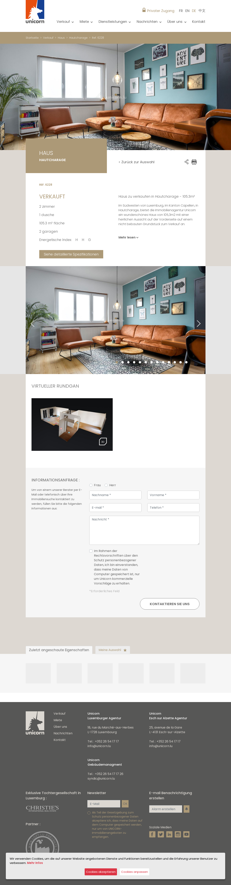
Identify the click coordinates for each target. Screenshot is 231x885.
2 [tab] (122, 362)
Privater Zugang (160, 10)
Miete (58, 720)
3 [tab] (128, 362)
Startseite (32, 38)
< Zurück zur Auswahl (136, 162)
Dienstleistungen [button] (113, 21)
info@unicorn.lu (99, 746)
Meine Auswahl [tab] (113, 650)
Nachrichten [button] (148, 21)
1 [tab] (117, 362)
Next (203, 320)
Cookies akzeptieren (101, 872)
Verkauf (48, 38)
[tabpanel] (115, 320)
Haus (61, 38)
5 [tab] (140, 362)
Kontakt (198, 21)
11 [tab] (175, 362)
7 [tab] (151, 362)
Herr (112, 485)
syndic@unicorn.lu (101, 778)
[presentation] (170, 568)
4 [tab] (134, 362)
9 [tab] (163, 362)
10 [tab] (169, 362)
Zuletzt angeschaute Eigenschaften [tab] (59, 650)
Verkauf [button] (64, 21)
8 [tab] (157, 362)
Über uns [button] (175, 21)
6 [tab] (146, 362)
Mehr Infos (35, 863)
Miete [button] (85, 21)
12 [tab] (180, 362)
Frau (97, 485)
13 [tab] (186, 362)
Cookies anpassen (134, 872)
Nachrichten (63, 733)
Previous (28, 320)
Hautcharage (78, 38)
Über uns (60, 726)
